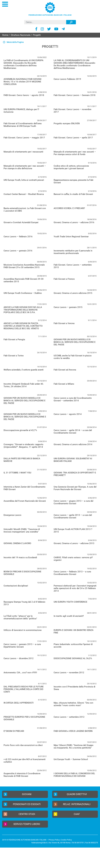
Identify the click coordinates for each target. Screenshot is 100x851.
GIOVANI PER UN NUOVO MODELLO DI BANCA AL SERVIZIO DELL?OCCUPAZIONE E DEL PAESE (25, 417)
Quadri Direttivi (70, 794)
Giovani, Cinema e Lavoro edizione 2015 (73, 293)
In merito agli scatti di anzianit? (69, 616)
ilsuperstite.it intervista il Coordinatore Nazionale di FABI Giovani (22, 774)
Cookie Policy (66, 840)
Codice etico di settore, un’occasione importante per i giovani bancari (71, 167)
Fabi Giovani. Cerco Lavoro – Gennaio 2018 (74, 95)
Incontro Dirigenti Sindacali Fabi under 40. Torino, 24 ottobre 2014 (24, 385)
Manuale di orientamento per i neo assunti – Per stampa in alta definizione (25, 167)
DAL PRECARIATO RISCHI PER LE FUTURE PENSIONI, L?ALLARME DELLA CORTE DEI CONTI (24, 689)
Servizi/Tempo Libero (22, 824)
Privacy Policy (54, 840)
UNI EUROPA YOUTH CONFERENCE (70, 602)
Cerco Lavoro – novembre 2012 (69, 672)
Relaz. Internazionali (72, 804)
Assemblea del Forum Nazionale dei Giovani (25, 501)
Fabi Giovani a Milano (64, 384)
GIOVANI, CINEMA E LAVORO (17, 543)
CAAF (67, 814)
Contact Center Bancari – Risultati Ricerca (24, 194)
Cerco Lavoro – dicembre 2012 (19, 658)
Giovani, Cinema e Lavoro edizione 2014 (73, 444)
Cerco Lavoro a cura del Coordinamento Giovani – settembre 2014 (73, 399)
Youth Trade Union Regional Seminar (71, 236)
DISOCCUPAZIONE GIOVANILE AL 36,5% (73, 658)
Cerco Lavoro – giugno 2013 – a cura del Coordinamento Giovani (73, 502)
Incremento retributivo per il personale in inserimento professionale (73, 252)
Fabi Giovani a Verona (64, 323)
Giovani (18, 794)
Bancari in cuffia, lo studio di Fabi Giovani (73, 194)
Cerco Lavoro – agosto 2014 (68, 414)
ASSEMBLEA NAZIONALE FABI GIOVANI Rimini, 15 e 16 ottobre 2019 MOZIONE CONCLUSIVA (22, 82)
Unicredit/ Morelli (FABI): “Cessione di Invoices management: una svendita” (22, 530)
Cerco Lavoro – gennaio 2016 (18, 250)
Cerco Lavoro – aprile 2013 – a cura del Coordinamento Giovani (73, 516)
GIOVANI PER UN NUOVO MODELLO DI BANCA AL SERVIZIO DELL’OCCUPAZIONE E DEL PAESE (74, 342)
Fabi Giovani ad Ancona (65, 369)
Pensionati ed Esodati (22, 804)
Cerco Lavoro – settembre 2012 (69, 717)
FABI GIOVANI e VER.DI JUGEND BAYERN (73, 731)
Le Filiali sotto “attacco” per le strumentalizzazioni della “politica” (20, 617)
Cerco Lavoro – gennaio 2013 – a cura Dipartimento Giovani (22, 645)
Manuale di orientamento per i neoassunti (23, 151)
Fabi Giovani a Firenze (64, 279)
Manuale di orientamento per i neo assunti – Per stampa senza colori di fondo (75, 153)
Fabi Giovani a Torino (14, 355)
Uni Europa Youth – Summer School (71, 759)
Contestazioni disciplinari (16, 585)
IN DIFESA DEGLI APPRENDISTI (19, 703)
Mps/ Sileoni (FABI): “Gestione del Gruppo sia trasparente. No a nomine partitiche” (73, 746)
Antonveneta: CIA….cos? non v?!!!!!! (20, 672)
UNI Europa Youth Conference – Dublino (23, 293)
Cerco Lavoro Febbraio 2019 (67, 79)
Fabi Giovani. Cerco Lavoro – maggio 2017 (24, 137)
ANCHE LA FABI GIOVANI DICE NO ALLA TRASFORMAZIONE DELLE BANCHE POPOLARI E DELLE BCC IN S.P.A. (23, 310)
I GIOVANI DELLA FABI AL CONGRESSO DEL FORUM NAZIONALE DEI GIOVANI (74, 774)
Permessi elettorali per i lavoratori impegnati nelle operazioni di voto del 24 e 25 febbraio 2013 (75, 588)
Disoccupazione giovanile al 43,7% (20, 430)
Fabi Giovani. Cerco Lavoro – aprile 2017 (73, 137)
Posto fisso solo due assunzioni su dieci (23, 745)
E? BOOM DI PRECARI (14, 731)
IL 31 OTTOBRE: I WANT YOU (17, 472)
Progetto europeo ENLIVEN (67, 123)
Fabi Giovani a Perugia (14, 339)
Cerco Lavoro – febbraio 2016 (18, 236)
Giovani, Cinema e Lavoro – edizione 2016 (74, 222)
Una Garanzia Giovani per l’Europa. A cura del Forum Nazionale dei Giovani (75, 488)
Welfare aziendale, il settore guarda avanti (24, 369)
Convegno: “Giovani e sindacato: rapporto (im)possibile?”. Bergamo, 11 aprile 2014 (23, 445)
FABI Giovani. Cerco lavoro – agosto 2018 (24, 95)
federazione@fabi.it (39, 843)
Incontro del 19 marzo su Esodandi (20, 557)
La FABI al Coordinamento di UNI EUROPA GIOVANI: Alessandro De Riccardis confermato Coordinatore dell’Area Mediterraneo (23, 64)
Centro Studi (19, 814)
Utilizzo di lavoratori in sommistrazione (23, 630)
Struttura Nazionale (20, 35)
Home (5, 35)
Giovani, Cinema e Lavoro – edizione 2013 (74, 543)
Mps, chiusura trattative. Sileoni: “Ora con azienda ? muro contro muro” (73, 704)
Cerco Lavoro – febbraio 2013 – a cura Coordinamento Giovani (72, 572)
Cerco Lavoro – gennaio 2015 (68, 307)
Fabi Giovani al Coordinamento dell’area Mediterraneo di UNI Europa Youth (23, 124)
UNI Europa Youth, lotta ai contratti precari (24, 180)
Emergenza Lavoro (12, 515)
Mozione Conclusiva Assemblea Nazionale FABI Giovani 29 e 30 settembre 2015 (24, 266)
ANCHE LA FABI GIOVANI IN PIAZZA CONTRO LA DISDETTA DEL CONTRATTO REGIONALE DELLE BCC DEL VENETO (23, 326)
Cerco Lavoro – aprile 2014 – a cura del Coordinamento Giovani (73, 431)
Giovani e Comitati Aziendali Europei (21, 222)
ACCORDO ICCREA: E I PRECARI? (69, 208)
